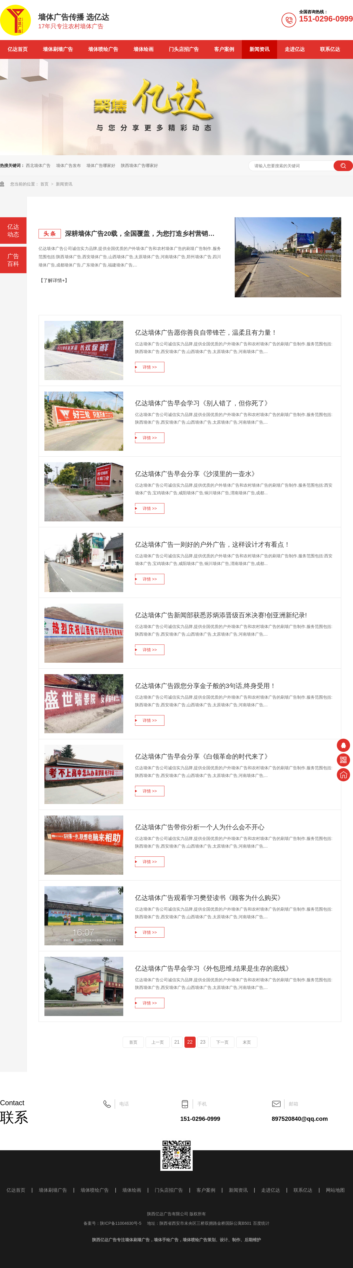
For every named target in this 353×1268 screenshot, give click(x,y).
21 (177, 1042)
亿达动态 (13, 230)
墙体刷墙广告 (58, 49)
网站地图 (335, 1190)
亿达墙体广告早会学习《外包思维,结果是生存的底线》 (213, 968)
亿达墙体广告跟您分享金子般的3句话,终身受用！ (205, 685)
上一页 (157, 1042)
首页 (45, 184)
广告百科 (13, 260)
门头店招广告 (184, 49)
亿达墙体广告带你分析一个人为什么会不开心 (199, 827)
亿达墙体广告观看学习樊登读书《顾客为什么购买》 (209, 897)
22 (190, 1042)
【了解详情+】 (54, 280)
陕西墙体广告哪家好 (139, 165)
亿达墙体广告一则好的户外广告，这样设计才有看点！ (212, 544)
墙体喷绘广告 (103, 49)
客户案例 (224, 49)
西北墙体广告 (38, 165)
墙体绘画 (144, 49)
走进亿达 (295, 49)
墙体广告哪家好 (100, 165)
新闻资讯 (259, 49)
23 (203, 1042)
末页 (247, 1042)
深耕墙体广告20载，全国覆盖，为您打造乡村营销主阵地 (143, 233)
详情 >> (150, 367)
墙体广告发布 (68, 165)
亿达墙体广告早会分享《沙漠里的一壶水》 (196, 474)
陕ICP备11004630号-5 (120, 1223)
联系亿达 (330, 49)
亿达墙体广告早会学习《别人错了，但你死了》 (203, 403)
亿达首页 (18, 49)
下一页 (222, 1042)
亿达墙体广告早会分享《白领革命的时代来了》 (203, 756)
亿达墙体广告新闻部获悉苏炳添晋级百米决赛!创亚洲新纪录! (221, 615)
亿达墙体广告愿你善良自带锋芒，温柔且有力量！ (206, 332)
